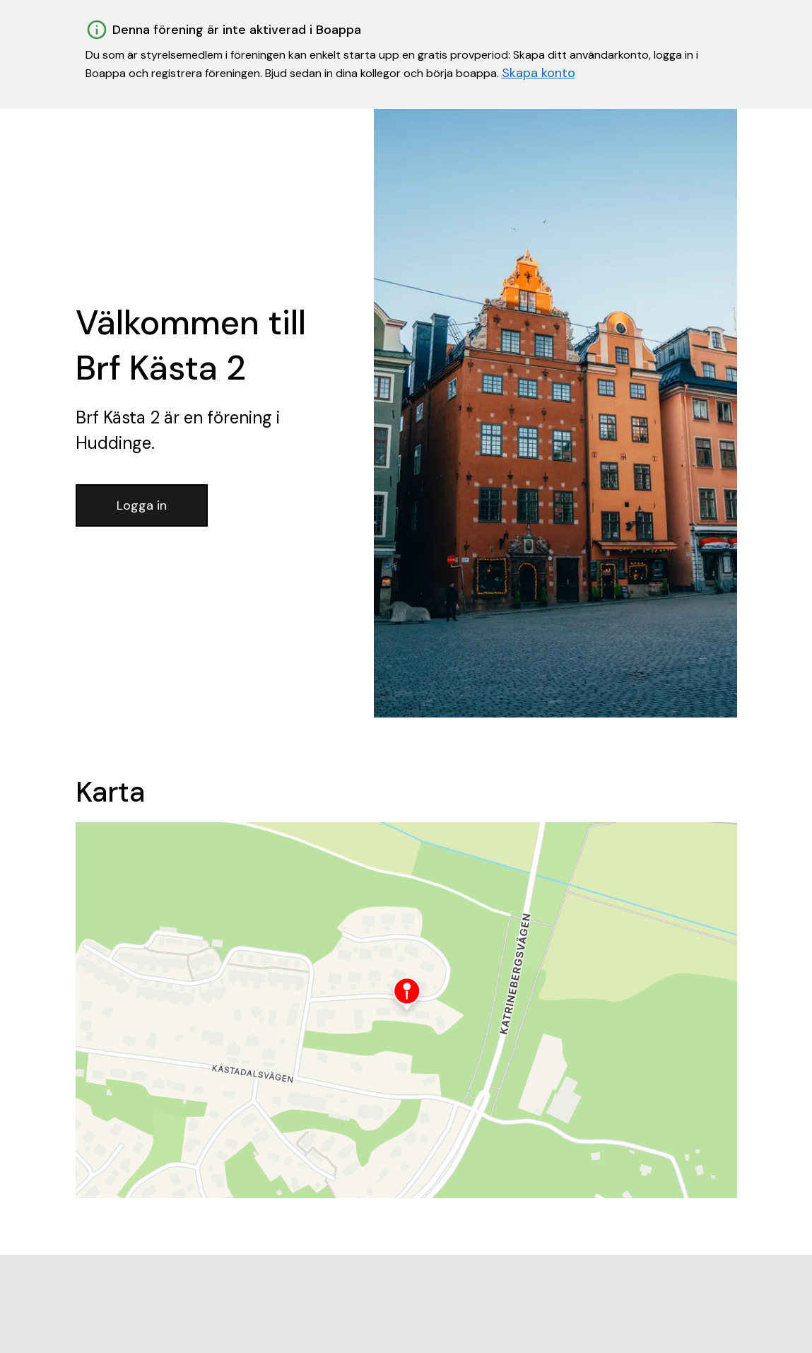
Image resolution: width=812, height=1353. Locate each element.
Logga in (142, 505)
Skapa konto (538, 72)
